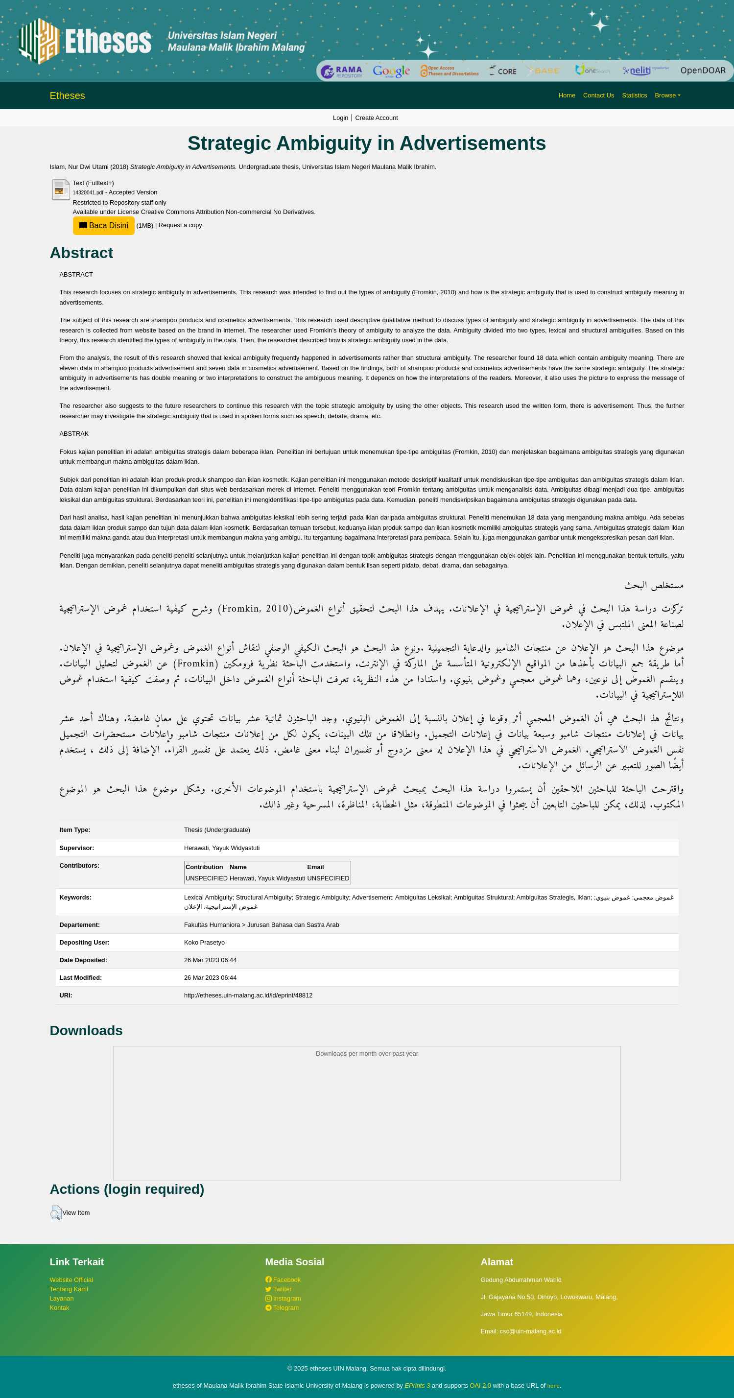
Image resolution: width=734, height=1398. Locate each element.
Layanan (62, 1298)
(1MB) (114, 225)
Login (340, 117)
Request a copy (180, 225)
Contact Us (598, 95)
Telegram (282, 1307)
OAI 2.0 (480, 1385)
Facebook (283, 1279)
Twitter (278, 1289)
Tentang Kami (69, 1289)
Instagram (283, 1298)
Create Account (376, 117)
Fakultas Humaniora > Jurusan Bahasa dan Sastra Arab (261, 924)
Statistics (634, 95)
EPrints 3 (417, 1385)
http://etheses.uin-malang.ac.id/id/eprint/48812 (248, 995)
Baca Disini (103, 225)
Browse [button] (665, 95)
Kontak (60, 1307)
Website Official (71, 1279)
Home (567, 95)
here (553, 1385)
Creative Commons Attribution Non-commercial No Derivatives (227, 211)
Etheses (67, 95)
